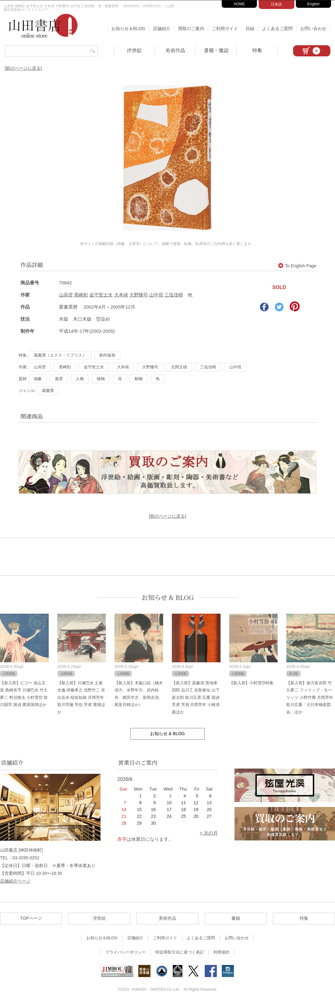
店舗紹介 (161, 28)
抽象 (38, 378)
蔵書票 (48, 390)
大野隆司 (138, 294)
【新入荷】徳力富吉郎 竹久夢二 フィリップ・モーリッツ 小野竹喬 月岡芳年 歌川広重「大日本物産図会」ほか (309, 697)
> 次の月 (209, 832)
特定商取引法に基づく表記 (179, 952)
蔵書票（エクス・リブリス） (60, 355)
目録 (250, 28)
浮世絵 (134, 50)
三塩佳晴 (173, 294)
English (313, 4)
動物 (139, 378)
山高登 (66, 294)
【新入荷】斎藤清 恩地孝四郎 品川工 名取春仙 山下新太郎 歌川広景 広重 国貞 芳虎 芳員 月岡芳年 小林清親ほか (196, 697)
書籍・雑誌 (216, 50)
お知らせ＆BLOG (128, 28)
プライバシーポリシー (125, 952)
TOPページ (31, 918)
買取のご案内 (191, 28)
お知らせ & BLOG (167, 597)
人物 (80, 378)
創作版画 (107, 355)
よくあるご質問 (277, 28)
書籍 (235, 918)
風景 (59, 378)
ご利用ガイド (225, 28)
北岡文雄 (179, 367)
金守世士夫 (101, 294)
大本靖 (121, 294)
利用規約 (221, 952)
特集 (257, 50)
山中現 (156, 294)
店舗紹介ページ (15, 881)
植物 (101, 378)
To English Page (297, 265)
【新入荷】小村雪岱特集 (251, 683)
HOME (239, 4)
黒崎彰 (81, 294)
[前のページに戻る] (23, 68)
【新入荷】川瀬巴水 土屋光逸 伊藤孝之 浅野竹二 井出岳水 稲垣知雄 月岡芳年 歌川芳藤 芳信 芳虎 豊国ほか (81, 697)
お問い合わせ (313, 28)
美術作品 (175, 50)
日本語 (276, 4)
